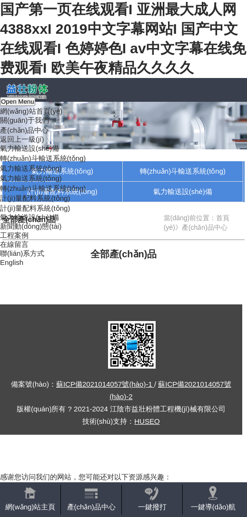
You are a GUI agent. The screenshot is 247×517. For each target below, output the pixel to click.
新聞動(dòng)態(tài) (30, 226)
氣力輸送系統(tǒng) (31, 168)
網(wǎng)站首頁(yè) (31, 111)
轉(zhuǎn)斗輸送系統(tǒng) (43, 158)
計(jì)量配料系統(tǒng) (35, 198)
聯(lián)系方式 (22, 253)
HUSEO (146, 421)
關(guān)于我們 (24, 120)
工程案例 (14, 235)
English (11, 262)
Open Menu (17, 101)
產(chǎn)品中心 (24, 130)
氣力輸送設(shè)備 (29, 148)
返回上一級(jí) (22, 139)
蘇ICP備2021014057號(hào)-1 (105, 384)
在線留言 (14, 244)
